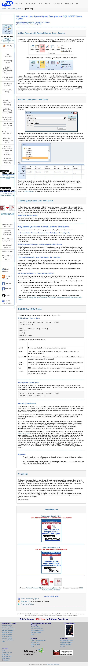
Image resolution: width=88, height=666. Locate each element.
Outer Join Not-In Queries (7, 78)
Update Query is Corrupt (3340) (7, 118)
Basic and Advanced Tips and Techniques (7, 40)
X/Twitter (6, 295)
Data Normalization (7, 55)
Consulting (57, 3)
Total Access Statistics (7, 640)
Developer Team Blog (6, 277)
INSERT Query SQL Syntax (29, 309)
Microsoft (32, 403)
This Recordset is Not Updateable (7, 133)
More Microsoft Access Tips (7, 246)
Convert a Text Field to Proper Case (7, 125)
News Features (51, 509)
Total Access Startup (7, 638)
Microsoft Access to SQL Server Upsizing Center (42, 588)
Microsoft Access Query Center (7, 19)
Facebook (6, 283)
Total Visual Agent (35, 627)
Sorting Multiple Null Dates (7, 84)
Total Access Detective (7, 630)
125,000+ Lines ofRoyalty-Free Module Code (7, 194)
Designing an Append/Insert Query (33, 99)
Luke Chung (29, 22)
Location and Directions (66, 642)
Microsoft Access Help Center (7, 225)
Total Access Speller (7, 636)
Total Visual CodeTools (37, 628)
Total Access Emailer (7, 632)
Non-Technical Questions (66, 640)
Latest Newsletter (27, 599)
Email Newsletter (5, 270)
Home (4, 9)
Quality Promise (6, 658)
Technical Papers (7, 251)
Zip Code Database (36, 632)
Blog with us (25, 601)
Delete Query (28, 191)
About (69, 3)
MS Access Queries (14, 9)
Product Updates (35, 644)
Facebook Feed (6, 289)
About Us (4, 651)
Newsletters (6, 660)
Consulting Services (7, 652)
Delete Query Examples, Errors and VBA (7, 140)
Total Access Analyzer (7, 627)
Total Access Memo (7, 634)
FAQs (32, 646)
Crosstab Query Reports (7, 62)
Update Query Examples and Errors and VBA (7, 111)
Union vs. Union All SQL (7, 91)
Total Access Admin (7, 625)
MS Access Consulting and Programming (7, 232)
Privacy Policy (50, 664)
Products (18, 3)
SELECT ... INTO (24, 433)
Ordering (30, 3)
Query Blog (7, 46)
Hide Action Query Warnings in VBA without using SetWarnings (7, 150)
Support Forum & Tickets (7, 302)
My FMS (62, 646)
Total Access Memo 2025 (51, 547)
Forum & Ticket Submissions (38, 640)
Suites (3, 641)
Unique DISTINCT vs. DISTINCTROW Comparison (7, 70)
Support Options (35, 642)
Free (47, 3)
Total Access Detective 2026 (51, 516)
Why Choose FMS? (7, 656)
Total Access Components (8, 629)
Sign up (36, 599)
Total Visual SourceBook (37, 630)
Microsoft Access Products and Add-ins (7, 258)
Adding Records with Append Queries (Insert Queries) (41, 33)
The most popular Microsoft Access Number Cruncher (7, 177)
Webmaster (56, 664)
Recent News (5, 654)
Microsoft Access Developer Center (7, 240)
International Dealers (65, 644)
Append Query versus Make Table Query (35, 201)
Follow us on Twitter (27, 604)
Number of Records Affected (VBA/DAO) (7, 160)
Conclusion (23, 474)
